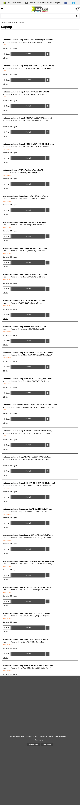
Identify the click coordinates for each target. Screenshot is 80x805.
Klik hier (5, 58)
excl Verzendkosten (7, 45)
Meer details (38, 740)
